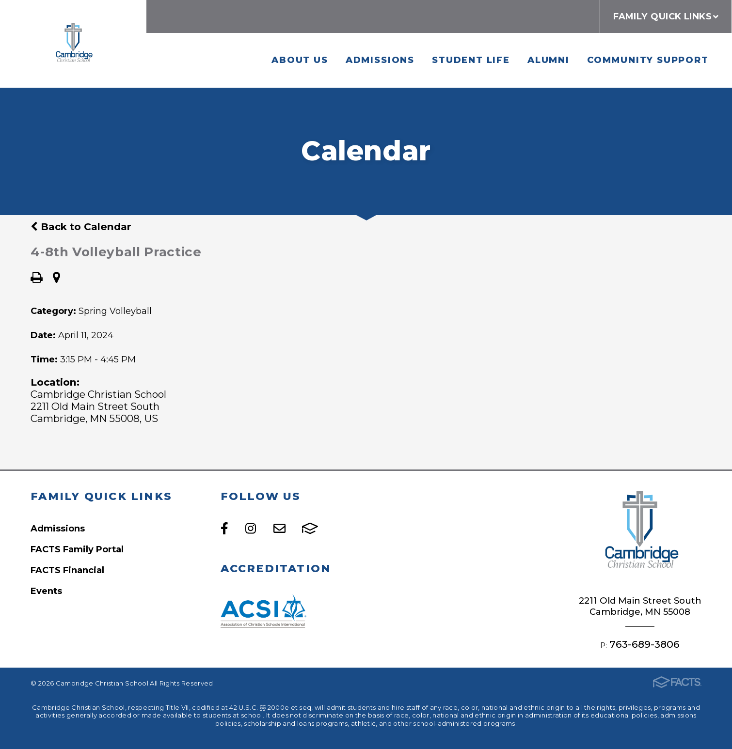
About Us (299, 59)
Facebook (224, 528)
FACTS (310, 528)
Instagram (250, 528)
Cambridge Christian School (73, 44)
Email (279, 528)
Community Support (648, 59)
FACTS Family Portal (77, 549)
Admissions (380, 59)
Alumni (548, 59)
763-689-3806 (644, 644)
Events (46, 590)
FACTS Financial (67, 570)
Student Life (471, 59)
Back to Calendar (81, 226)
